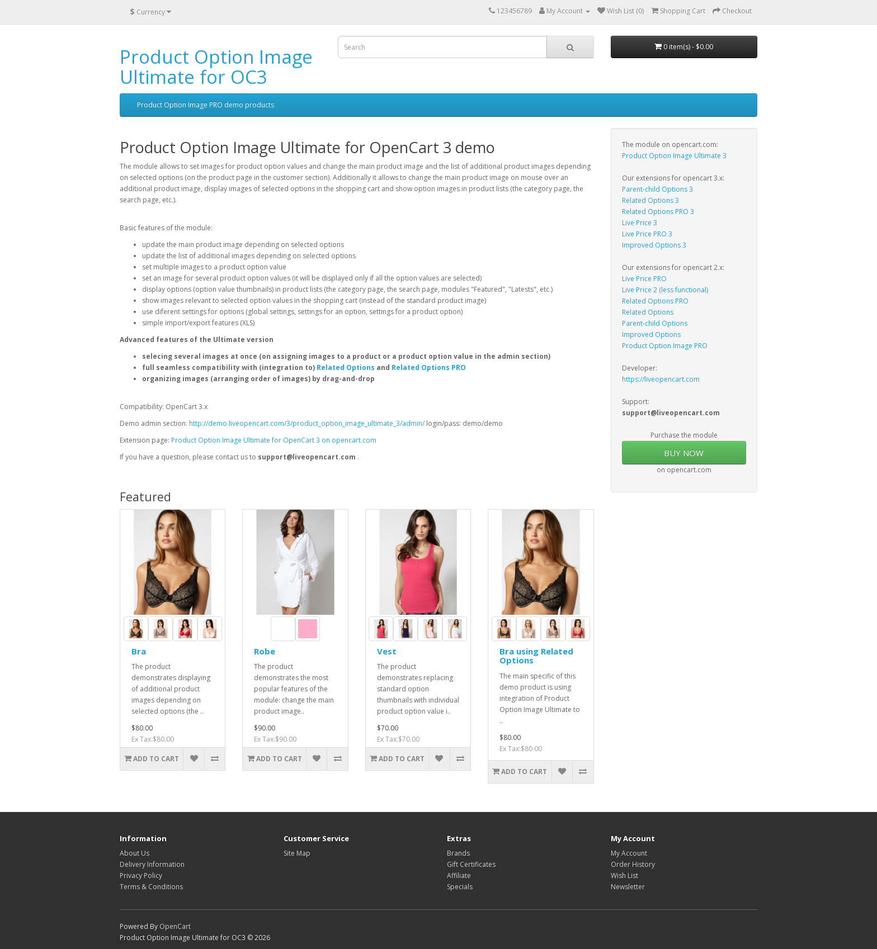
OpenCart (175, 926)
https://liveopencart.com (661, 379)
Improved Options (651, 334)
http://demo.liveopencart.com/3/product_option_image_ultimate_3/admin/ (307, 423)
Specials (460, 886)
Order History (633, 864)
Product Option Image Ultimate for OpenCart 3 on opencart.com (273, 440)
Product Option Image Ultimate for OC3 (216, 66)
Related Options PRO (429, 367)
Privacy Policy (141, 875)
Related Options (346, 367)
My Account (629, 853)
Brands (458, 853)
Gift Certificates (471, 864)
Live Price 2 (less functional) (665, 290)
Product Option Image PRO (665, 345)
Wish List (624, 875)
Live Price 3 (639, 222)
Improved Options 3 (654, 245)
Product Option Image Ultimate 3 (674, 155)
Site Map (297, 853)
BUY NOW (684, 452)
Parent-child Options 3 (657, 189)
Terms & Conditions (151, 886)
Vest (387, 651)
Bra (138, 651)
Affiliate (459, 875)
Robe (264, 651)
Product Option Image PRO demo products (205, 105)
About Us (134, 853)
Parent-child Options (654, 323)
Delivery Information (152, 864)
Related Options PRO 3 (658, 211)
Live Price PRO (644, 278)
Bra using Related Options (536, 656)
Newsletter (628, 886)
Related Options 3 (650, 200)
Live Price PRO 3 (647, 234)
